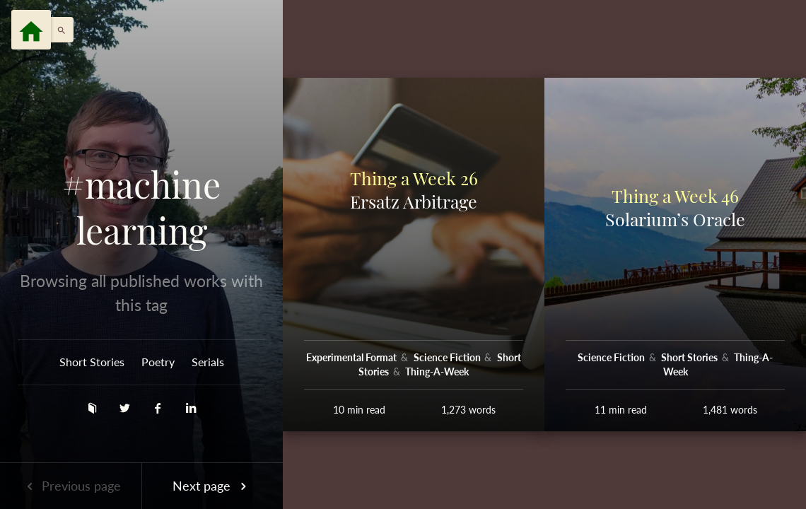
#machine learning (141, 207)
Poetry (158, 361)
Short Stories (91, 361)
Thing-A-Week (437, 371)
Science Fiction (448, 357)
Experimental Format (352, 357)
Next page (212, 485)
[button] (58, 29)
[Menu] (31, 29)
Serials (208, 361)
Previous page (71, 485)
